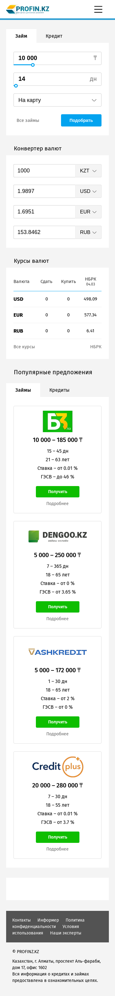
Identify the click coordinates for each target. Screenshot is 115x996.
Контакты (21, 920)
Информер (48, 920)
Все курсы (24, 346)
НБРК (96, 346)
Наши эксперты (65, 933)
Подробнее (57, 503)
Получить (57, 491)
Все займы (28, 120)
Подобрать (81, 120)
